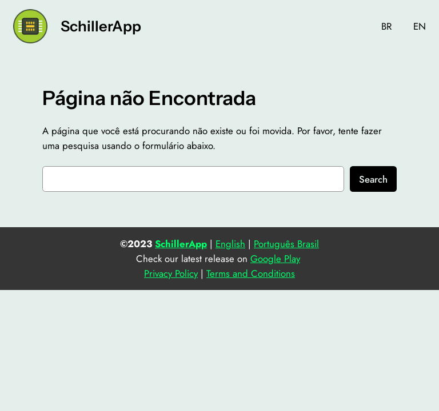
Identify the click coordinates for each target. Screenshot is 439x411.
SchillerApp (101, 26)
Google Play (275, 258)
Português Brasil (286, 244)
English (230, 244)
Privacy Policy (171, 273)
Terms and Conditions (250, 273)
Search (373, 179)
